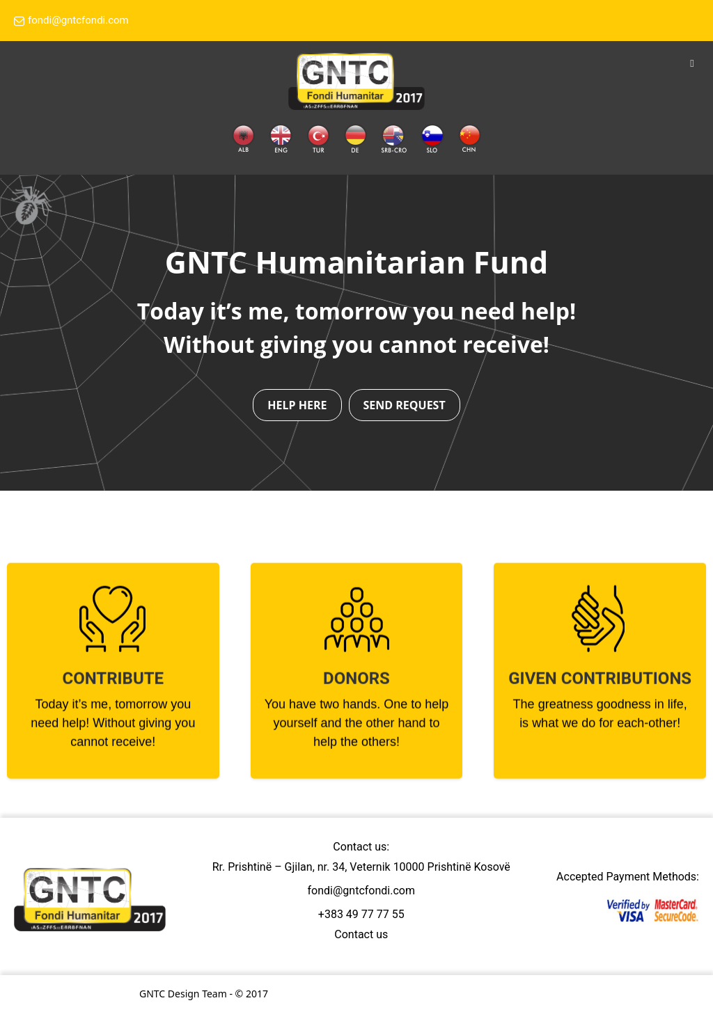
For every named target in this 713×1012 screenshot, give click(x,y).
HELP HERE (297, 405)
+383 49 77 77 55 (361, 914)
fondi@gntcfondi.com (71, 21)
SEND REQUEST (404, 405)
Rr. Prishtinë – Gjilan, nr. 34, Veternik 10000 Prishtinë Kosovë (361, 866)
